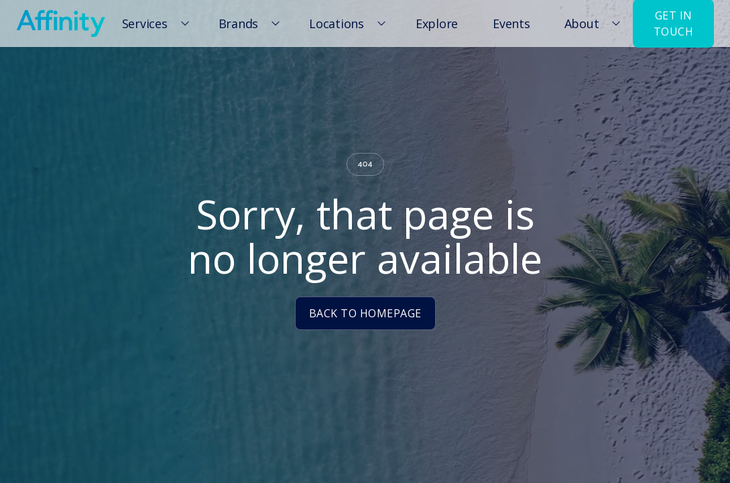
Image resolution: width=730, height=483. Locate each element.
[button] (153, 23)
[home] (60, 23)
